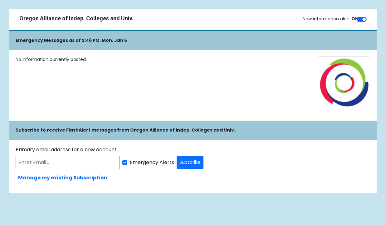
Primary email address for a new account (66, 149)
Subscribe (190, 162)
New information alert (331, 19)
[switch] (362, 19)
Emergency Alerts (152, 162)
